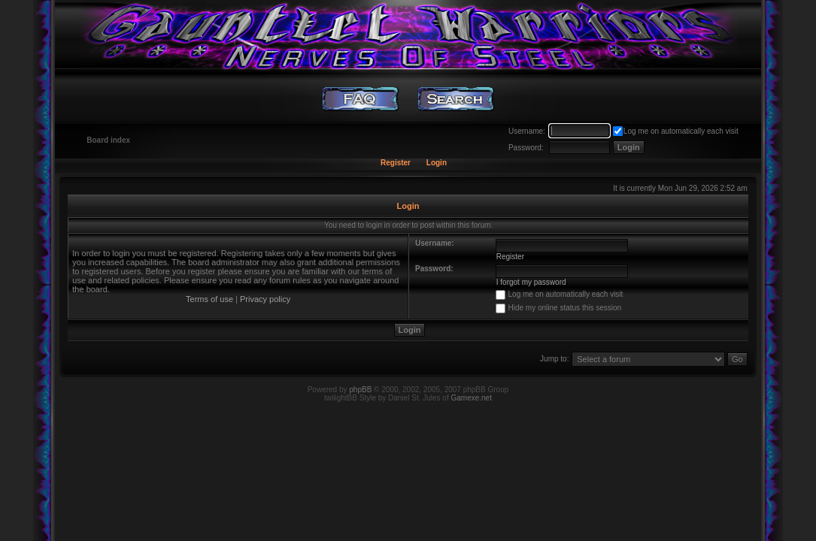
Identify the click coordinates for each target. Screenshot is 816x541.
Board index (108, 140)
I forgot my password (531, 282)
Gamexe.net (470, 398)
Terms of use (209, 299)
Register (396, 163)
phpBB (360, 389)
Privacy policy (265, 299)
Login (436, 163)
